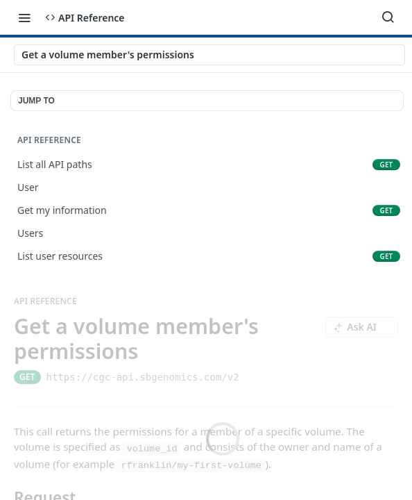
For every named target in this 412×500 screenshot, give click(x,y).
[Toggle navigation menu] (24, 17)
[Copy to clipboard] (251, 377)
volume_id (152, 448)
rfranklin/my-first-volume (191, 465)
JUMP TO (36, 101)
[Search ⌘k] (387, 17)
